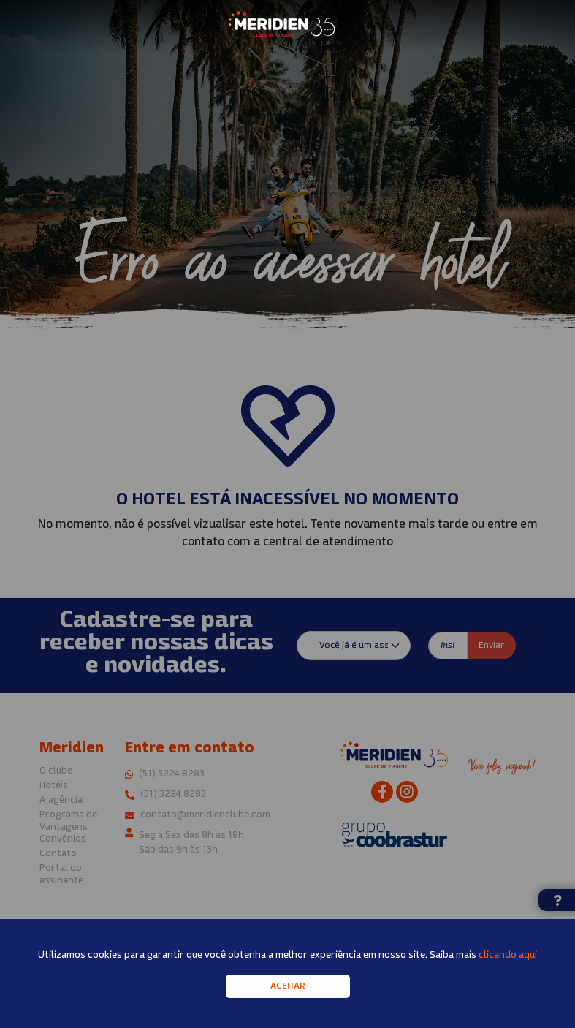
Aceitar (287, 993)
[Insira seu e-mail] (448, 645)
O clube (55, 771)
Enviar (491, 645)
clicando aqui (508, 962)
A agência (61, 800)
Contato (58, 853)
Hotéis (53, 785)
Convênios (62, 839)
